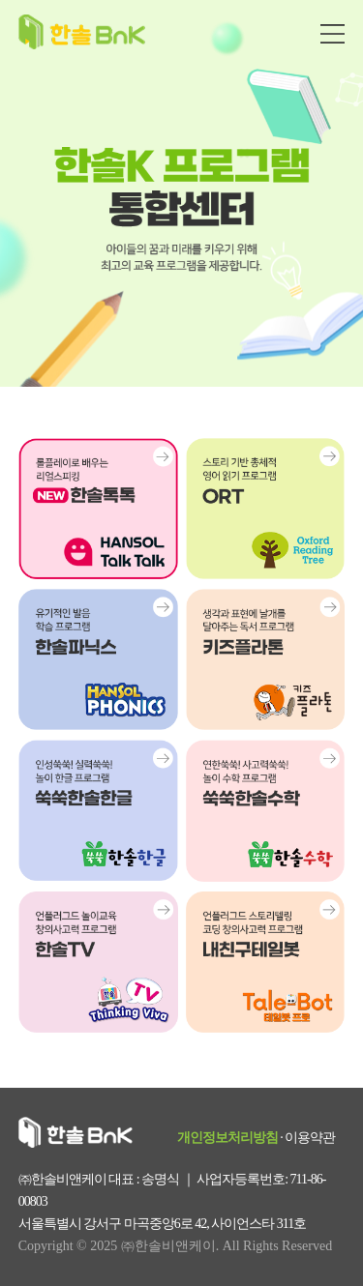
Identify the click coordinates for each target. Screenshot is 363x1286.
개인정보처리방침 (227, 1137)
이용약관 (310, 1137)
